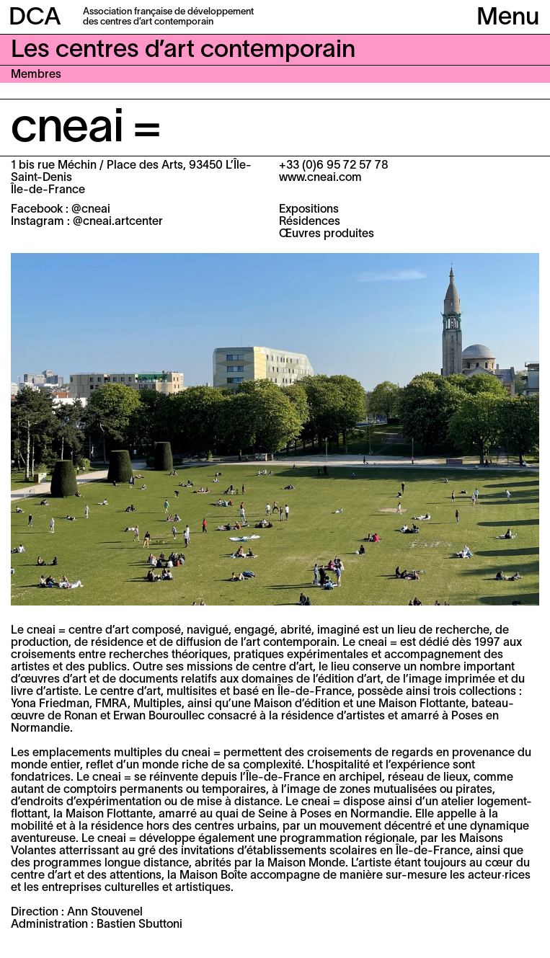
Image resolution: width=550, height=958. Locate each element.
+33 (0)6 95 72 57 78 (334, 166)
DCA (35, 18)
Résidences (309, 222)
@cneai (90, 210)
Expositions (309, 210)
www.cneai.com (320, 178)
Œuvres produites (326, 234)
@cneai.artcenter (118, 222)
